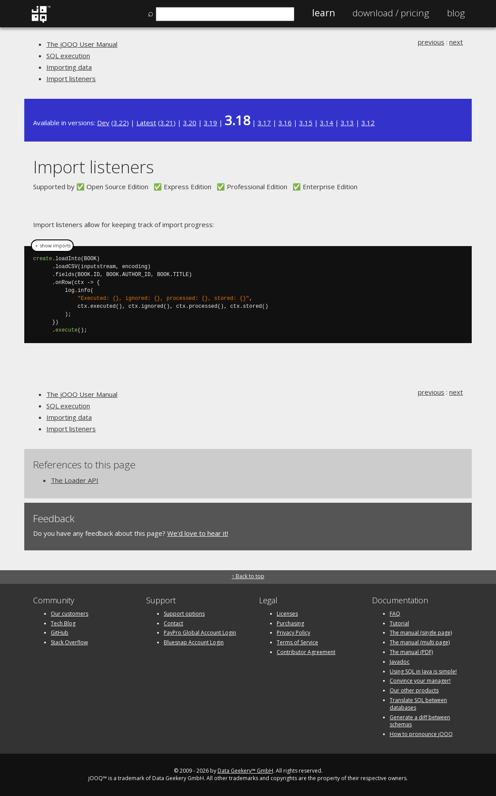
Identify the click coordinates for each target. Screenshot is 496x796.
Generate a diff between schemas (420, 721)
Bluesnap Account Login (194, 642)
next (456, 41)
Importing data (69, 67)
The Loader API (74, 480)
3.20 (189, 122)
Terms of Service (297, 642)
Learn (323, 13)
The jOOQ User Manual (81, 44)
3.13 (347, 122)
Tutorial (399, 623)
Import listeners (71, 78)
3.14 (326, 122)
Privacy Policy (293, 632)
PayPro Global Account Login (200, 632)
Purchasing (290, 623)
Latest (146, 122)
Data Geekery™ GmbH (245, 770)
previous (431, 41)
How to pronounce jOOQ (421, 734)
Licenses (287, 613)
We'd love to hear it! (197, 533)
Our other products (414, 690)
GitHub (59, 632)
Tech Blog (63, 623)
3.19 (210, 122)
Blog (456, 13)
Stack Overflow (69, 642)
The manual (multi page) (420, 642)
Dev (103, 122)
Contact (173, 623)
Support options (184, 613)
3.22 (120, 122)
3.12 (368, 122)
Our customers (69, 613)
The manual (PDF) (411, 652)
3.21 (166, 122)
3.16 (285, 122)
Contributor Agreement (306, 652)
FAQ (395, 613)
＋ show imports (52, 246)
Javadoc (400, 661)
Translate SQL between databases (418, 703)
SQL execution (68, 55)
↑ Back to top (248, 576)
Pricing (391, 13)
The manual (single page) (421, 632)
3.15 (305, 122)
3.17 (264, 122)
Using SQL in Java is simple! (423, 671)
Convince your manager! (420, 680)
